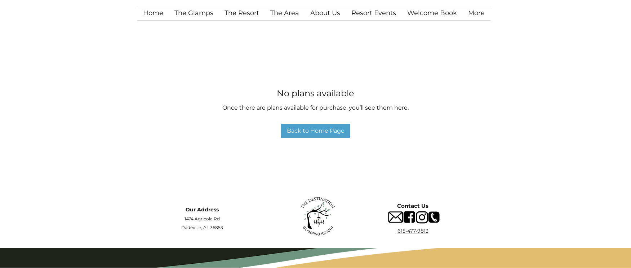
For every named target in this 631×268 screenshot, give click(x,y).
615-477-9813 (412, 231)
